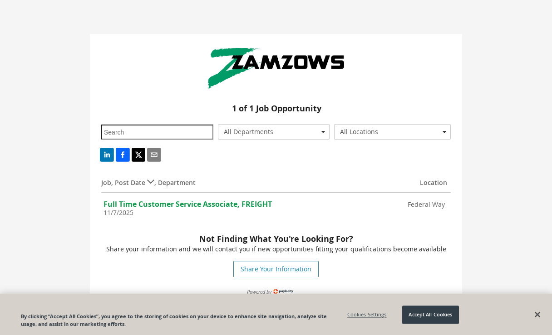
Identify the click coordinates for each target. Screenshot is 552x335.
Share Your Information (276, 269)
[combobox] (274, 132)
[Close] (537, 316)
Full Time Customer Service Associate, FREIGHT (188, 204)
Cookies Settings (367, 316)
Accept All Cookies (430, 316)
